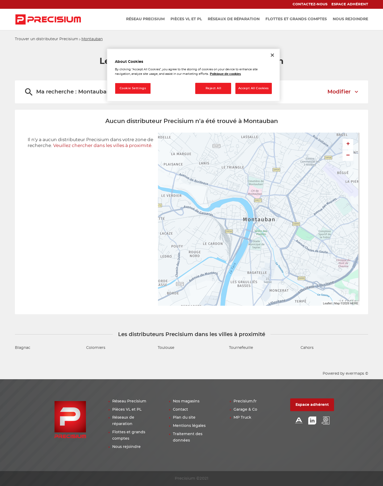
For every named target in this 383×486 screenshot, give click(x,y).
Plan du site (184, 417)
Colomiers (95, 348)
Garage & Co (245, 409)
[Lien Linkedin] (312, 420)
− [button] (348, 155)
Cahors (307, 348)
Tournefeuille (241, 348)
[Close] (272, 55)
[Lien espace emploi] (326, 420)
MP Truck (242, 417)
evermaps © (357, 373)
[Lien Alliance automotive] (299, 420)
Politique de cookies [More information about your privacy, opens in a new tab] (225, 73)
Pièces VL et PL (126, 409)
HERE (354, 303)
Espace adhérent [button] (312, 405)
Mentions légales (189, 426)
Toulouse (166, 348)
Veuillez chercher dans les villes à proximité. (102, 145)
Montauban (92, 39)
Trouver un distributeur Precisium (46, 39)
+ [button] (348, 144)
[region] (193, 75)
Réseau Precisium (129, 401)
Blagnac (22, 348)
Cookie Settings (133, 88)
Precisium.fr (245, 401)
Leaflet (327, 303)
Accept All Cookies (253, 88)
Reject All (213, 88)
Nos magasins (186, 401)
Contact (180, 409)
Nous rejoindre (126, 447)
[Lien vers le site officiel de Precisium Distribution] (48, 19)
